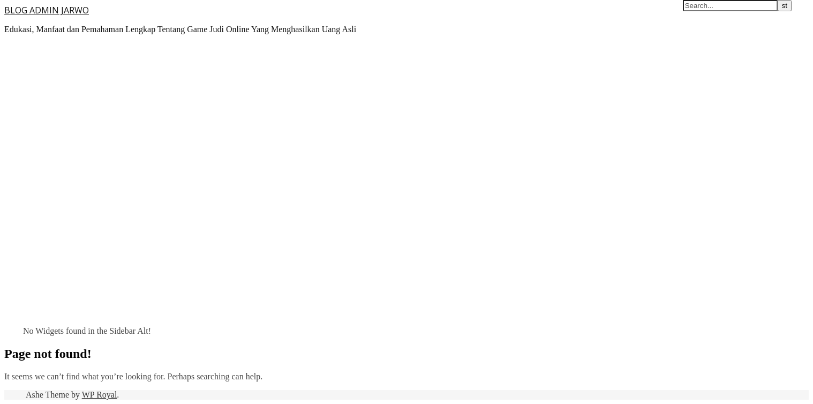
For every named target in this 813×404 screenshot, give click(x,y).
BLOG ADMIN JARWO (46, 10)
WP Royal (99, 394)
